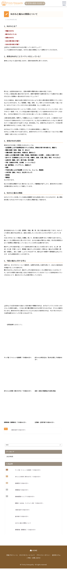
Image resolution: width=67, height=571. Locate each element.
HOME (34, 553)
